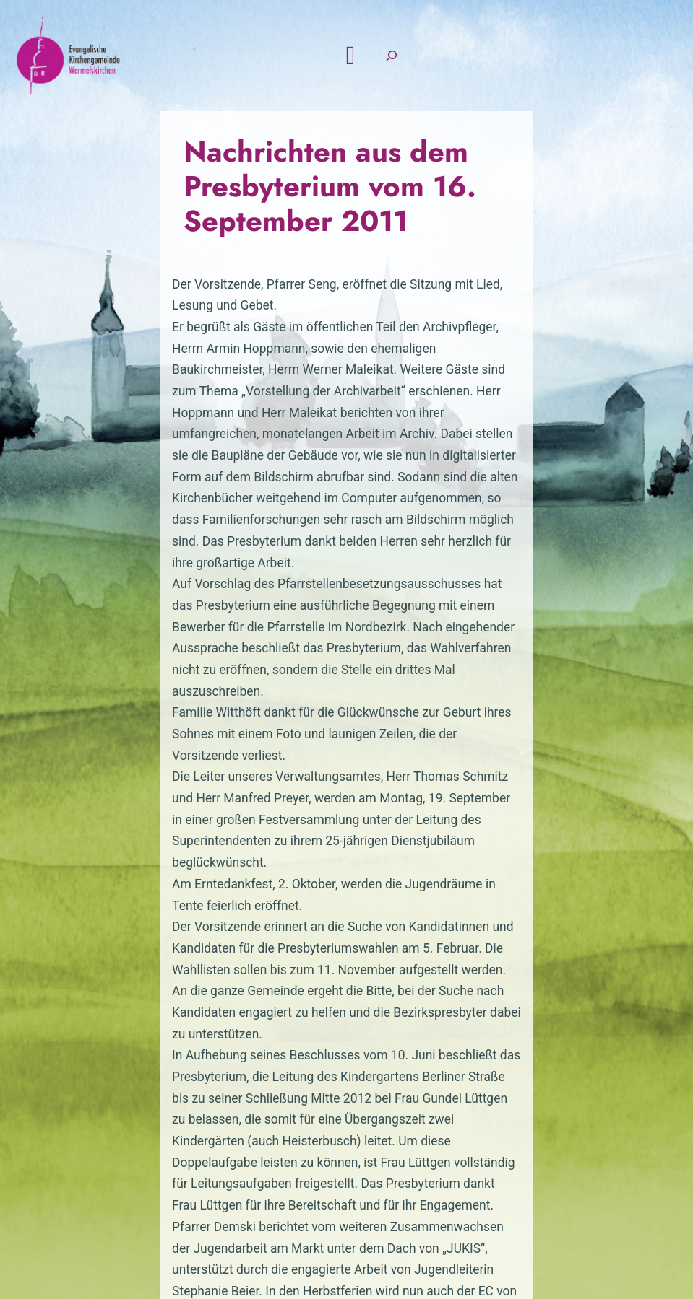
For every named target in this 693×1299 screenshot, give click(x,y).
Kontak (381, 1117)
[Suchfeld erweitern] (618, 83)
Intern (620, 1117)
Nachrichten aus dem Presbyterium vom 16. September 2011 (337, 225)
